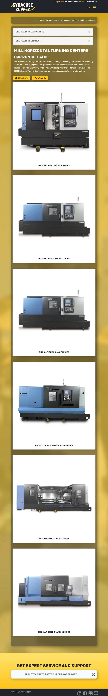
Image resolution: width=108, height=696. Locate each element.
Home (41, 20)
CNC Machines (51, 20)
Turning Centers (64, 20)
